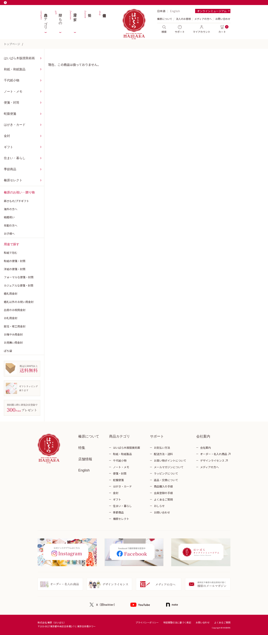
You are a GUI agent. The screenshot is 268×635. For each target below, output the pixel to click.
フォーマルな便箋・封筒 (19, 277)
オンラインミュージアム (212, 11)
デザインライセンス (212, 460)
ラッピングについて (166, 473)
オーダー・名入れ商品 (213, 454)
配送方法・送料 (163, 454)
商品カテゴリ (44, 19)
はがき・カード (14, 124)
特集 (87, 19)
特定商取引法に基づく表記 (177, 622)
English (175, 11)
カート (222, 29)
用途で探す (73, 19)
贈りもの (58, 19)
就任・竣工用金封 (14, 326)
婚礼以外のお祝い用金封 (19, 302)
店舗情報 (102, 19)
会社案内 (205, 447)
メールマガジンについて (169, 467)
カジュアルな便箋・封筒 (18, 285)
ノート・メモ (13, 91)
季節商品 (10, 169)
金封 (7, 135)
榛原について (88, 436)
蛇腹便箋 (10, 113)
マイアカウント (201, 29)
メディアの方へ (203, 19)
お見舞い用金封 (13, 342)
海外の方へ (10, 209)
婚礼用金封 (10, 293)
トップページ (12, 44)
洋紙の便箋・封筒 (14, 269)
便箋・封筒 (11, 102)
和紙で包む (10, 253)
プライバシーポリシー (147, 622)
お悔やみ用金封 (13, 334)
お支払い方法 (162, 447)
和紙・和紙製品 (14, 69)
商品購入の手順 (163, 486)
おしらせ (159, 506)
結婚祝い (9, 217)
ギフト (8, 147)
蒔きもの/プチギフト (16, 201)
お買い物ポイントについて (170, 460)
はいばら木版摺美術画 (19, 58)
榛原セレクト (13, 180)
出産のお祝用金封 (14, 310)
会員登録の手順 (163, 493)
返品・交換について (166, 480)
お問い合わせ (222, 19)
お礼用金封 (10, 318)
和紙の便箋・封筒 (14, 261)
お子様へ (9, 233)
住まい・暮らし (14, 158)
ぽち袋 (8, 351)
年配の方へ (10, 225)
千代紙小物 (11, 80)
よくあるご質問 (163, 499)
